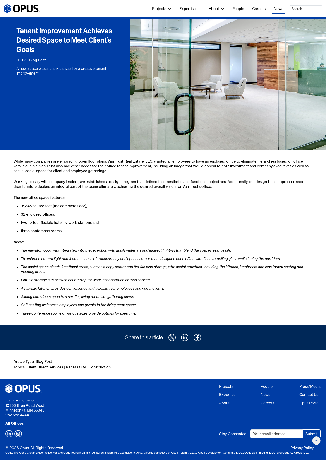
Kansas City (76, 367)
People (238, 8)
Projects (161, 8)
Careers (259, 8)
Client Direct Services (44, 367)
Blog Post (37, 60)
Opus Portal (309, 403)
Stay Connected (233, 433)
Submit (311, 433)
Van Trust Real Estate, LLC (130, 161)
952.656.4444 (17, 415)
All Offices (14, 423)
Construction (100, 367)
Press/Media (310, 386)
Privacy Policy (302, 448)
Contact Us (308, 394)
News (278, 8)
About (216, 8)
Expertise (190, 8)
